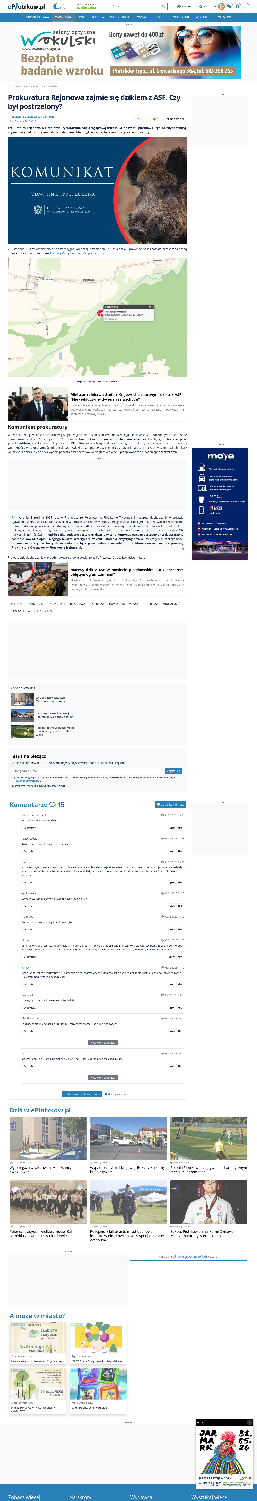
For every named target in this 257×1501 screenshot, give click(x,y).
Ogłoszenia (181, 17)
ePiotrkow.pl (15, 86)
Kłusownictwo (21, 611)
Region (160, 17)
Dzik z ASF (17, 604)
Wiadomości (50, 86)
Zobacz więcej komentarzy (82, 1094)
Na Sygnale (45, 611)
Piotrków (97, 604)
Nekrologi (207, 6)
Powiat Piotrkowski (124, 604)
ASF (41, 604)
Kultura (98, 17)
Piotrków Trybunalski (161, 604)
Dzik (32, 604)
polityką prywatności (28, 780)
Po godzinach (120, 17)
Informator (222, 17)
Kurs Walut (186, 6)
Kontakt (201, 17)
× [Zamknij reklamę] (250, 1422)
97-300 (25, 967)
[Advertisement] (97, 485)
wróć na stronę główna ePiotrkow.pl (188, 1256)
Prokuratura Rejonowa (67, 604)
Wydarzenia (63, 17)
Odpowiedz (29, 827)
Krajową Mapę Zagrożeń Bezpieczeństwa (77, 253)
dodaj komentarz (170, 805)
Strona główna (37, 17)
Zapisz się (173, 771)
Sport (82, 17)
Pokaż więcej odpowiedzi (103, 1042)
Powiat (141, 17)
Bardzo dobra (86, 8)
